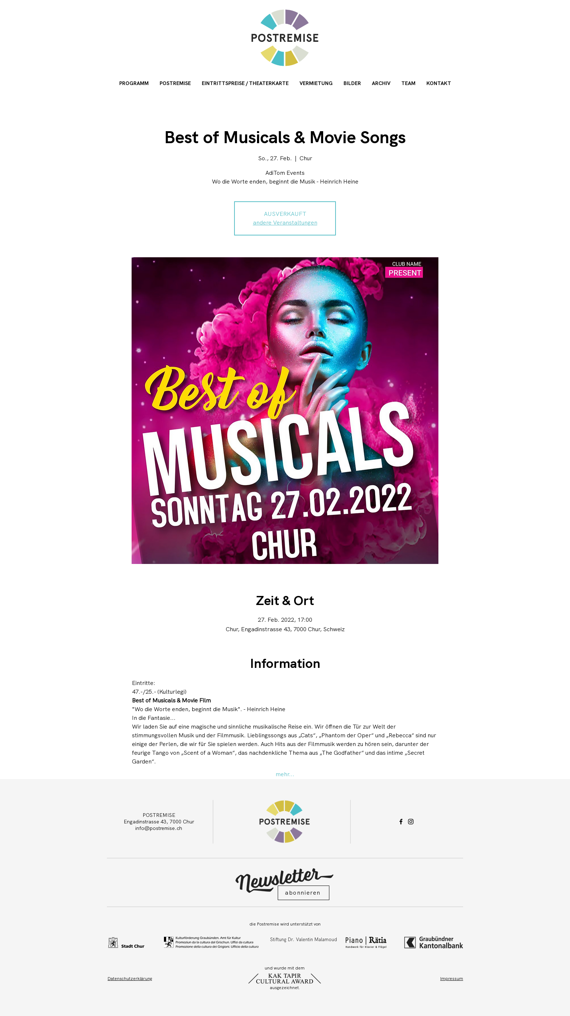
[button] (303, 893)
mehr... (285, 774)
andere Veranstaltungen (285, 222)
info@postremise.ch (158, 828)
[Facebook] (401, 821)
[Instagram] (410, 821)
